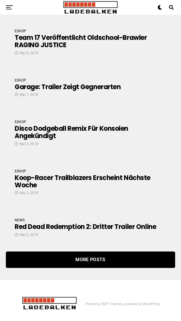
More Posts (90, 259)
